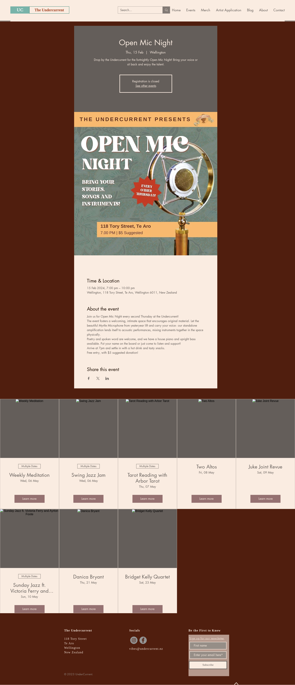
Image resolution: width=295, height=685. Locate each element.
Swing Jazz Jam (88, 475)
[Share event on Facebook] (88, 378)
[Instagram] (134, 640)
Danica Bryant (88, 577)
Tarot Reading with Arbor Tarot (147, 478)
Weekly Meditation (29, 475)
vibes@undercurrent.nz (146, 648)
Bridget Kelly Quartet (147, 577)
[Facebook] (143, 640)
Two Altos (206, 467)
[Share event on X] (98, 378)
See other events (145, 86)
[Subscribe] (208, 665)
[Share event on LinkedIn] (107, 378)
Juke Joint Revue (265, 467)
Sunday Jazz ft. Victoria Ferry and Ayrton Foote (29, 588)
